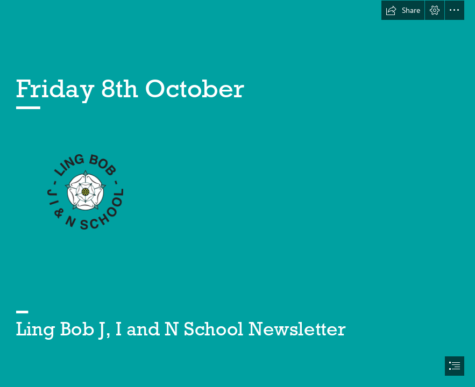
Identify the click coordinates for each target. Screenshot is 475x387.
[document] (237, 193)
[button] (402, 10)
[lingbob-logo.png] (85, 191)
